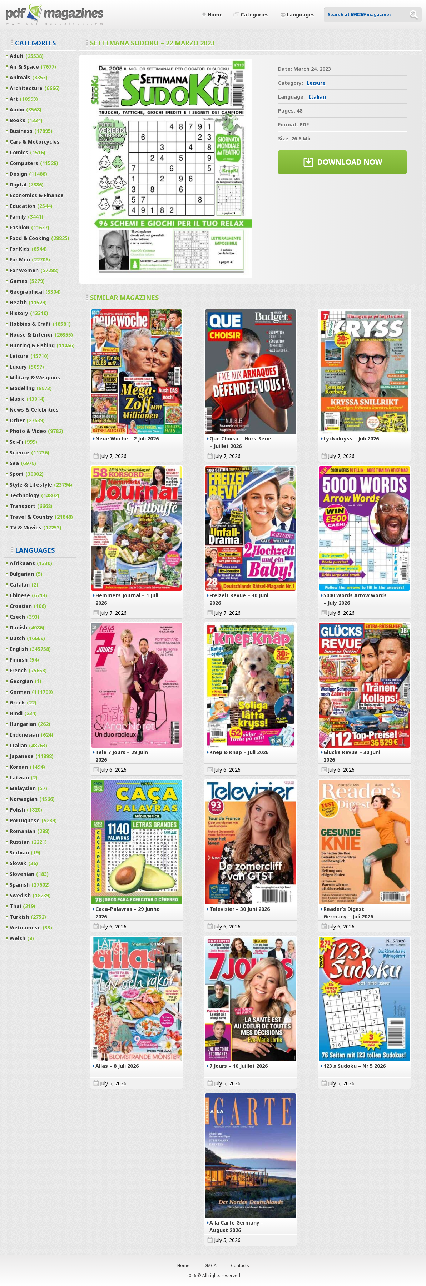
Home (183, 1265)
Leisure (316, 82)
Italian (317, 96)
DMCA (210, 1265)
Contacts (240, 1265)
